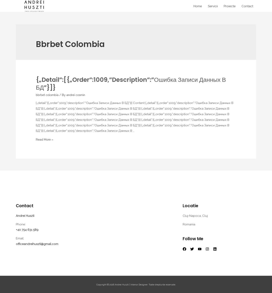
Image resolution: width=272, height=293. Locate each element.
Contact (247, 6)
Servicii (213, 6)
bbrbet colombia (48, 95)
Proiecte (230, 6)
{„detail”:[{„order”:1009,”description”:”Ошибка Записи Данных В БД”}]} (131, 84)
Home (197, 6)
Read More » (45, 139)
